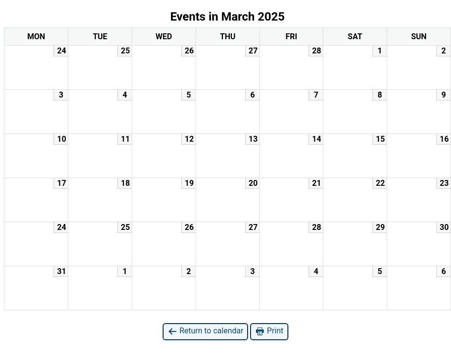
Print (269, 331)
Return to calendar (205, 331)
